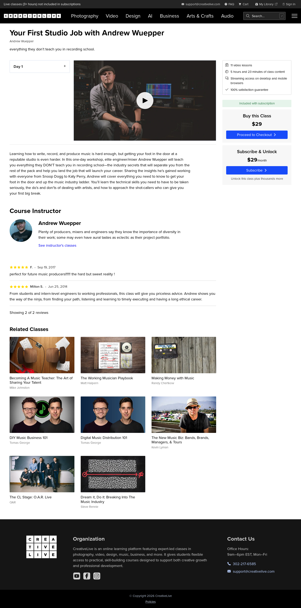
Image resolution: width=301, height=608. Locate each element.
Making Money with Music (173, 378)
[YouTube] (76, 576)
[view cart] (245, 4)
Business (169, 15)
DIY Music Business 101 (28, 437)
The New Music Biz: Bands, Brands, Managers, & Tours (180, 440)
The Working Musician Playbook (107, 378)
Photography (84, 15)
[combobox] (264, 16)
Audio (227, 15)
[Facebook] (87, 576)
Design (133, 15)
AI (150, 15)
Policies (150, 601)
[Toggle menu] (294, 16)
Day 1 (18, 66)
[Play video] (145, 100)
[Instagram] (97, 576)
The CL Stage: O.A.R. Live (31, 497)
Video (112, 15)
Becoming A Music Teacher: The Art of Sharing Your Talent (41, 380)
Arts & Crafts (200, 15)
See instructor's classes (57, 245)
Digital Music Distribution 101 (104, 437)
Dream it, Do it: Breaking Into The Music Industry (108, 499)
